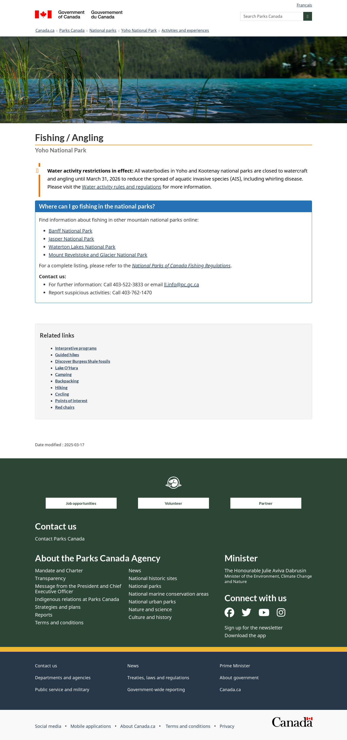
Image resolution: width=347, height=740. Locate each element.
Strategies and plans (58, 607)
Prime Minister (235, 666)
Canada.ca (44, 30)
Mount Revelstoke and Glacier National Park (98, 255)
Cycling (62, 394)
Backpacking (67, 380)
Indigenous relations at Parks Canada (77, 599)
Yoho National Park (139, 30)
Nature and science (150, 609)
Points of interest (71, 400)
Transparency (50, 578)
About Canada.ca (137, 726)
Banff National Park (70, 230)
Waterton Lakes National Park (82, 247)
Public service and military (62, 689)
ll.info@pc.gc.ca (181, 284)
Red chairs (64, 407)
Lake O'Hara (66, 367)
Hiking (61, 387)
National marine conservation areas (169, 594)
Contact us (46, 666)
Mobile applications (90, 726)
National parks (102, 30)
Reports (43, 614)
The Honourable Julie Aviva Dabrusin (268, 575)
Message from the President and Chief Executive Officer (78, 589)
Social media (48, 726)
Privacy (227, 726)
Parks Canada (72, 30)
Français (304, 5)
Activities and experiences (185, 30)
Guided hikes (67, 354)
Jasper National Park (71, 238)
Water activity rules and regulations (121, 186)
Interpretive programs (75, 348)
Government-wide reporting (156, 689)
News (135, 570)
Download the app (245, 635)
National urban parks (152, 601)
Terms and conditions (59, 622)
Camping (63, 374)
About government (239, 677)
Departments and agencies (63, 677)
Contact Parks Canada (60, 538)
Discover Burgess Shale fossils (82, 361)
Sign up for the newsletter (254, 627)
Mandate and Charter (59, 570)
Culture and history (150, 617)
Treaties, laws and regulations (158, 677)
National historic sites (153, 578)
